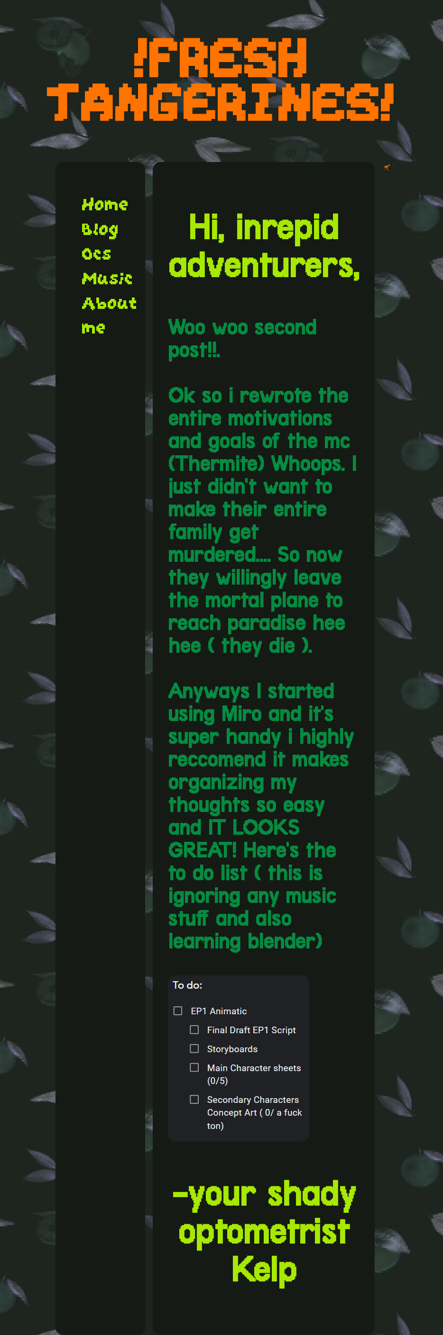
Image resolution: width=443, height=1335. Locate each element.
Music (107, 278)
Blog (100, 229)
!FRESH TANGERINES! (221, 81)
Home (105, 204)
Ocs (97, 254)
